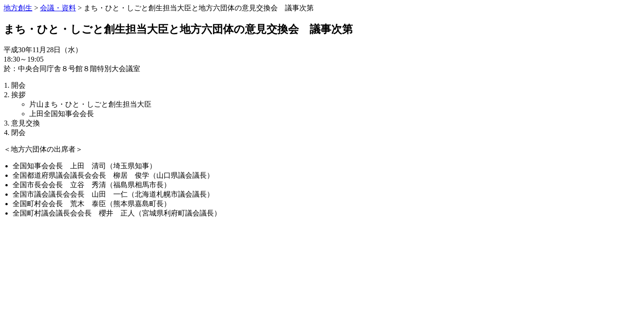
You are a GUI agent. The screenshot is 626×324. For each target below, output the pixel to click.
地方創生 (18, 8)
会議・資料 (58, 8)
